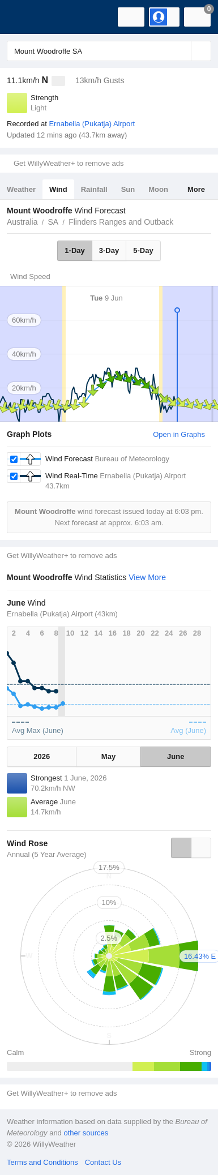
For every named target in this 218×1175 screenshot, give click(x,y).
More (196, 189)
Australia (22, 221)
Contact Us (103, 1162)
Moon (158, 189)
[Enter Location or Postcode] (109, 51)
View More (147, 577)
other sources (85, 1133)
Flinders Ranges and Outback (121, 221)
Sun (128, 189)
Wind (58, 189)
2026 (41, 756)
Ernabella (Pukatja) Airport (92, 123)
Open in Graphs (179, 434)
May (108, 756)
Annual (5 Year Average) (47, 854)
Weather (21, 189)
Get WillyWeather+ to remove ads (68, 163)
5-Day (143, 250)
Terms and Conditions (42, 1162)
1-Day (74, 250)
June (175, 756)
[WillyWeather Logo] (25, 17)
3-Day (109, 250)
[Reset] (181, 50)
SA (53, 221)
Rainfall (94, 189)
